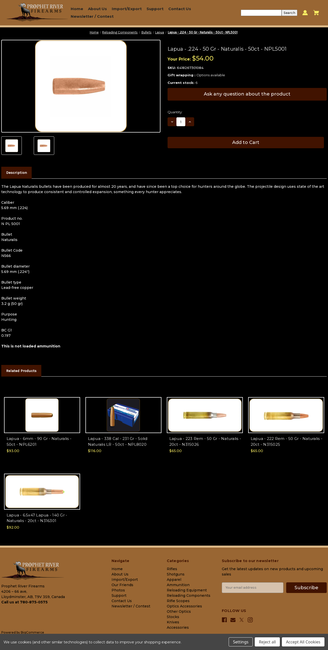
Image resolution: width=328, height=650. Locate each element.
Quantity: (175, 112)
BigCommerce (32, 632)
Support (155, 8)
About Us (97, 8)
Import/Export (127, 8)
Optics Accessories (184, 606)
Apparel (174, 579)
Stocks (173, 617)
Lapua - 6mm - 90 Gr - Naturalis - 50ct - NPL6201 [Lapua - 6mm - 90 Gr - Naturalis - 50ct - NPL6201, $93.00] (39, 441)
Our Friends (122, 585)
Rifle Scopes (178, 601)
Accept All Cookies (303, 642)
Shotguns (176, 574)
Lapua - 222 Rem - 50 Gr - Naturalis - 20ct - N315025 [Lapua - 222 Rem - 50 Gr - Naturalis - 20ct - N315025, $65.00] (286, 441)
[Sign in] (305, 13)
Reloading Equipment (187, 590)
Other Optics (179, 611)
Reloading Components (188, 595)
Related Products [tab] (21, 370)
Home (77, 8)
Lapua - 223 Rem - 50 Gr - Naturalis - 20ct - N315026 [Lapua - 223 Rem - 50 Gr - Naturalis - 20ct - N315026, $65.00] (205, 441)
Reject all (267, 642)
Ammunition (178, 585)
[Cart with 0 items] (316, 12)
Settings (240, 642)
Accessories (178, 627)
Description (16, 172)
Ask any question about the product (247, 94)
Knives (173, 622)
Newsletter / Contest (92, 16)
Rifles (172, 569)
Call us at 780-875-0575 (24, 602)
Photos (118, 590)
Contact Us (179, 8)
